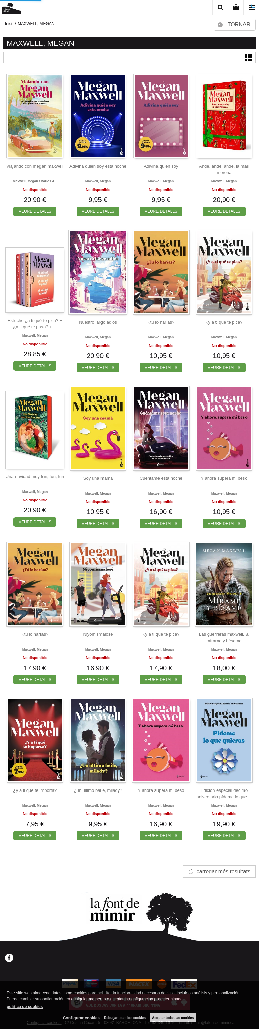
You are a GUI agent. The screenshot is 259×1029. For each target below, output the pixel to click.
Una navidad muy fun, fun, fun (35, 476)
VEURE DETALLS (35, 211)
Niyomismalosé (98, 634)
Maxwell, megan (98, 181)
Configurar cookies (81, 1017)
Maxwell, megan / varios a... (35, 181)
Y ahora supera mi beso (224, 478)
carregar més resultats (223, 871)
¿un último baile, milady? (98, 790)
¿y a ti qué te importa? (35, 790)
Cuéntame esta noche (161, 478)
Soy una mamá (98, 478)
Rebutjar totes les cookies (125, 1018)
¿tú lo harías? (161, 322)
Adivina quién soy (161, 166)
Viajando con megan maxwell (34, 166)
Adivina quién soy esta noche (97, 166)
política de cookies (25, 1006)
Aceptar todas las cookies (173, 1018)
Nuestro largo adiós (98, 322)
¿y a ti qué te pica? (224, 322)
